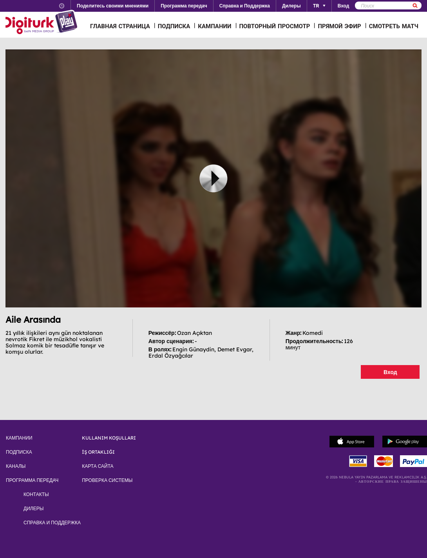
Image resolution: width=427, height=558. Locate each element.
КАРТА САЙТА (97, 466)
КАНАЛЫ (15, 466)
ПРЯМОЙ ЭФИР (339, 26)
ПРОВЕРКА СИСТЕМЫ (107, 480)
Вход (390, 372)
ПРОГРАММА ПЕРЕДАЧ (32, 480)
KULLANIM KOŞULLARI (109, 438)
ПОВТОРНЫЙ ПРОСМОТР (274, 26)
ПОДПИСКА (174, 26)
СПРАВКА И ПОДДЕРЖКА (52, 522)
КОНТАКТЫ (36, 494)
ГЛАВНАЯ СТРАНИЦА (120, 26)
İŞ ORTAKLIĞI (98, 452)
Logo (42, 23)
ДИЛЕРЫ (33, 508)
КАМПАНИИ (214, 26)
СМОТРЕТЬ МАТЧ (393, 26)
